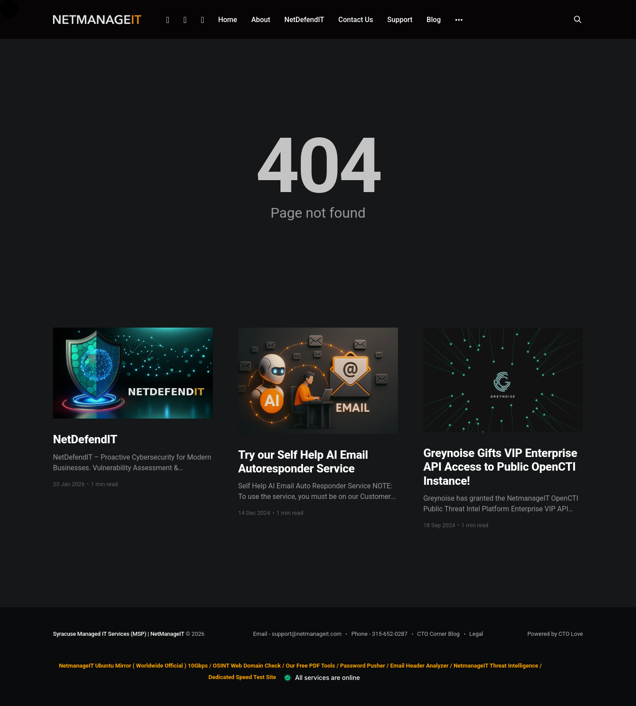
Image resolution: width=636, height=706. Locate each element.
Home (227, 19)
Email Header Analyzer (419, 665)
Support (400, 19)
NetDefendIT (304, 19)
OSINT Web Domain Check (247, 665)
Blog (434, 19)
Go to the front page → (318, 230)
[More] (459, 19)
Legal (476, 633)
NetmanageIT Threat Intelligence (496, 665)
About (260, 19)
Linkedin (167, 19)
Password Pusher (362, 665)
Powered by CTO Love (555, 633)
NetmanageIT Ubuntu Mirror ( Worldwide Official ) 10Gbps (133, 665)
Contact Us (355, 19)
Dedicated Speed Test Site (242, 677)
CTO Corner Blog (438, 633)
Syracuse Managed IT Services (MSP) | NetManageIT (118, 633)
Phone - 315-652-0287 (379, 633)
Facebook (184, 19)
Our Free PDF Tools (310, 665)
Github (202, 19)
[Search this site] (578, 19)
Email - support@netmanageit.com (297, 633)
